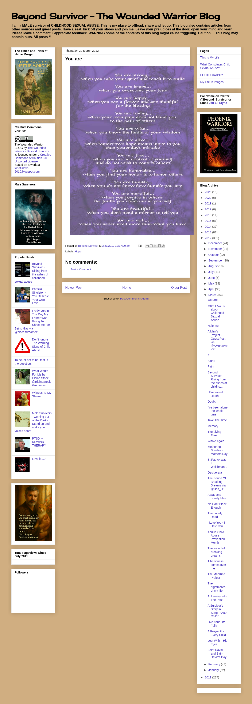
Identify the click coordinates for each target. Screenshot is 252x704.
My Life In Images (212, 82)
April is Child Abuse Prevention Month (216, 537)
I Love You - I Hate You (216, 524)
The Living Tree (214, 433)
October (214, 254)
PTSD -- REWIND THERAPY (39, 442)
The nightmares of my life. (216, 587)
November (215, 249)
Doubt (211, 401)
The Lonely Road (215, 515)
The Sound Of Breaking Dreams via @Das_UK (217, 483)
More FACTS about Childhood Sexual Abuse (216, 313)
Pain (210, 366)
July (211, 272)
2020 (208, 197)
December (215, 243)
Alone (211, 360)
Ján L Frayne (218, 103)
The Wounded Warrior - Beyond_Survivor (32, 149)
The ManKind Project (216, 575)
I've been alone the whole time (218, 411)
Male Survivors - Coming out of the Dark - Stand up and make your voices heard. (33, 422)
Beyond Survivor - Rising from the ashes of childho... (217, 379)
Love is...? (39, 458)
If (208, 355)
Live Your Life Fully (216, 623)
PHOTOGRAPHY (211, 75)
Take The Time (217, 420)
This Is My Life (209, 57)
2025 (208, 192)
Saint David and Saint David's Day (217, 653)
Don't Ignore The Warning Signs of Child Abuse (41, 345)
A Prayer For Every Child (217, 633)
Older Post (179, 287)
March (212, 295)
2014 (208, 226)
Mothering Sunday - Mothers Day (217, 450)
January (214, 670)
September (216, 260)
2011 (208, 677)
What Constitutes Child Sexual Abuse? (215, 66)
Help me (213, 325)
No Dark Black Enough (217, 505)
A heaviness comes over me (217, 565)
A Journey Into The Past (217, 598)
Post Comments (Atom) (134, 298)
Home (126, 287)
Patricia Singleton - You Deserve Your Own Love (40, 296)
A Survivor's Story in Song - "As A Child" (217, 611)
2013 (208, 232)
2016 (208, 215)
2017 (208, 209)
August (213, 266)
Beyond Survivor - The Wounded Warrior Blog (115, 16)
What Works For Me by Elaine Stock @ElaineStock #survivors (41, 378)
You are (213, 300)
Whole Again (216, 441)
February (214, 664)
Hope (78, 251)
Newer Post (73, 287)
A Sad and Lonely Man (217, 496)
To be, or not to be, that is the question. (31, 361)
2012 (208, 238)
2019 (208, 203)
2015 (208, 220)
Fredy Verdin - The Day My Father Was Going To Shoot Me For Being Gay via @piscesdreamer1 (33, 321)
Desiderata (215, 472)
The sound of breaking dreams (216, 552)
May (211, 283)
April (211, 289)
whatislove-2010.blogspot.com (27, 169)
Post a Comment (81, 269)
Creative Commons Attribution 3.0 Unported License (33, 158)
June (212, 277)
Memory (213, 426)
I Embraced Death (215, 394)
